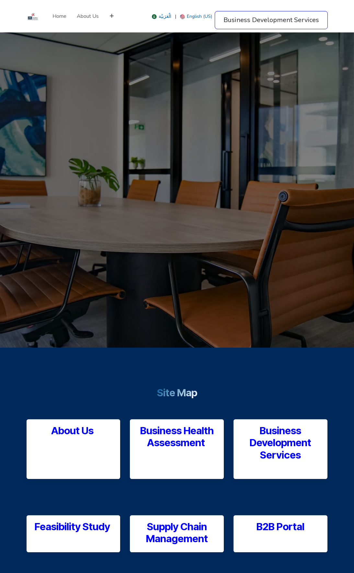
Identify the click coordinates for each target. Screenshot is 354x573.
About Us (72, 430)
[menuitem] (59, 16)
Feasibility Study (73, 526)
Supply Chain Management (177, 532)
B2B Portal (280, 526)
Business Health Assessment (177, 436)
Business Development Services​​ (271, 20)
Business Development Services (280, 442)
